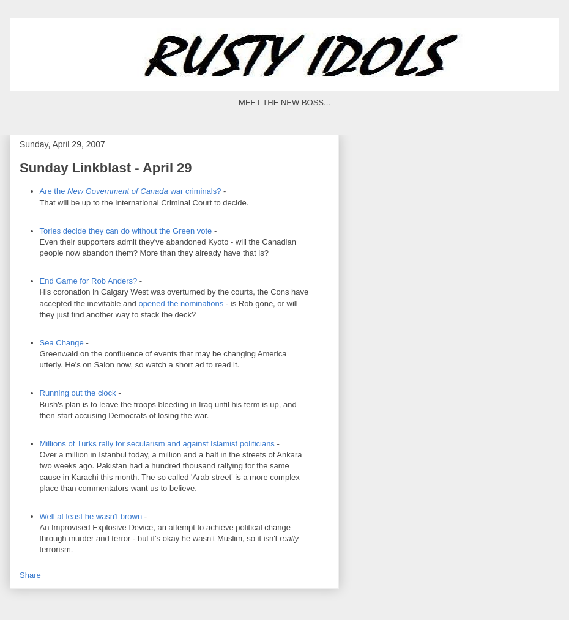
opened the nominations (180, 303)
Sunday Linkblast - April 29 (106, 167)
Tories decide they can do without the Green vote (126, 230)
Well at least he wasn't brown (91, 516)
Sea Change (62, 342)
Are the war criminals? (130, 191)
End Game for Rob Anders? (89, 281)
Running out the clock (79, 392)
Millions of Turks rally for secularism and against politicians (157, 443)
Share (30, 575)
